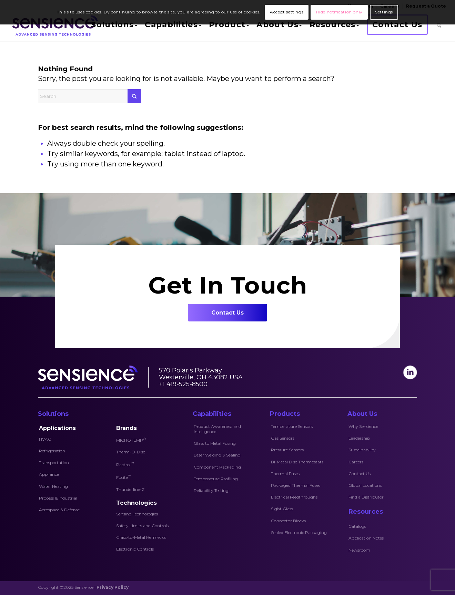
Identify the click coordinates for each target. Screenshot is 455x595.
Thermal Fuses (285, 473)
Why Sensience (363, 426)
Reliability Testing (211, 490)
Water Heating (53, 486)
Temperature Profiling (216, 478)
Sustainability (362, 449)
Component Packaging (217, 467)
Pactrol (125, 464)
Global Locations (365, 485)
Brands (126, 428)
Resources (365, 511)
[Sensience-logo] (53, 25)
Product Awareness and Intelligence (217, 429)
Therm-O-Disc (130, 451)
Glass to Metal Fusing (215, 443)
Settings (384, 11)
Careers (355, 461)
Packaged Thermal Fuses (295, 485)
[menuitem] (113, 25)
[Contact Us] (227, 312)
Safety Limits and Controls (142, 525)
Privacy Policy (113, 587)
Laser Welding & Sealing (217, 455)
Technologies (136, 503)
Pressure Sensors (287, 449)
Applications (57, 428)
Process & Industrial (58, 498)
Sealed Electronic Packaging (299, 532)
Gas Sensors (282, 438)
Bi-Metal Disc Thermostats (297, 461)
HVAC (45, 439)
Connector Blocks (288, 520)
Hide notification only (339, 11)
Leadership (359, 438)
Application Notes (366, 538)
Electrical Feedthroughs (294, 497)
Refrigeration (52, 450)
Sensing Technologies (137, 513)
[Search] (439, 25)
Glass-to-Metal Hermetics (141, 537)
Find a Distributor (366, 497)
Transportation (54, 462)
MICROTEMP (131, 440)
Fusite (123, 477)
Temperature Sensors (292, 426)
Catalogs (357, 526)
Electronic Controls (135, 549)
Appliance (49, 474)
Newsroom (359, 550)
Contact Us (359, 473)
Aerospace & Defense (59, 509)
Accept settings (286, 11)
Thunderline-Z (130, 489)
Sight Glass (282, 508)
